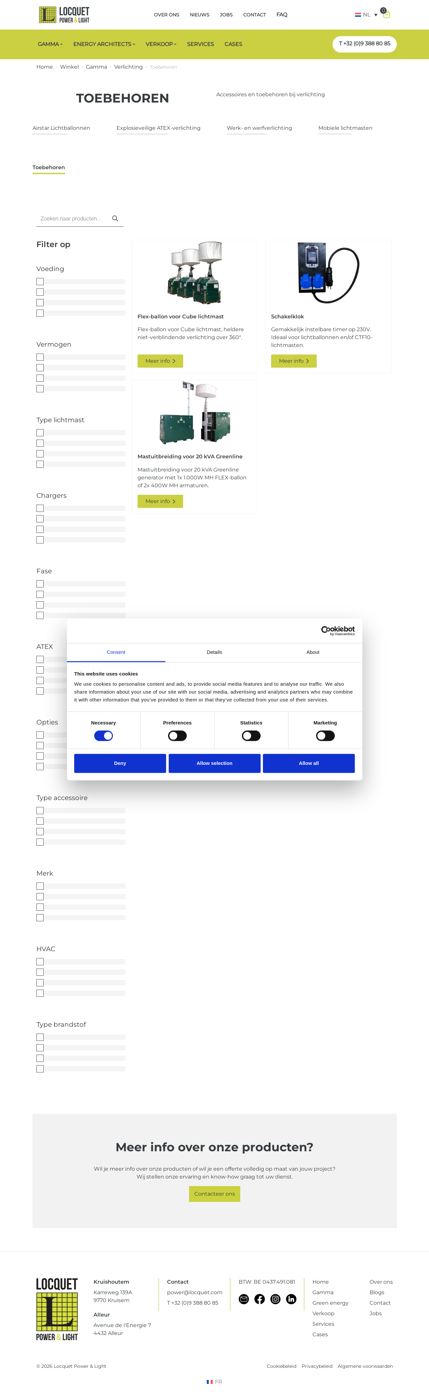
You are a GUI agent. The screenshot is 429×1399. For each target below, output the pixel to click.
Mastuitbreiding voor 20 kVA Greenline (190, 456)
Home (44, 67)
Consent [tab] (116, 652)
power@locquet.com (195, 1292)
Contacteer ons (214, 1194)
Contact (380, 1303)
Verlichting (128, 67)
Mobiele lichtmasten (345, 128)
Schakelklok (287, 316)
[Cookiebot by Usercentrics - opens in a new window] (326, 631)
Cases (320, 1334)
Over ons (381, 1282)
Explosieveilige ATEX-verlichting (159, 128)
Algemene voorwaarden (365, 1366)
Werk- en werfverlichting (259, 128)
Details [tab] (214, 652)
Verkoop (323, 1313)
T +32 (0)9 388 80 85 (364, 43)
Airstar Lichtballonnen (61, 128)
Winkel (69, 67)
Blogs (377, 1292)
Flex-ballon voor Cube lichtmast (181, 316)
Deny (120, 763)
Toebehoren (48, 167)
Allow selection (214, 763)
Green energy (330, 1303)
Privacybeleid (317, 1366)
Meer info (160, 361)
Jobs (376, 1313)
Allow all (309, 763)
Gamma (96, 67)
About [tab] (313, 652)
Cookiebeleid (281, 1366)
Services (323, 1324)
